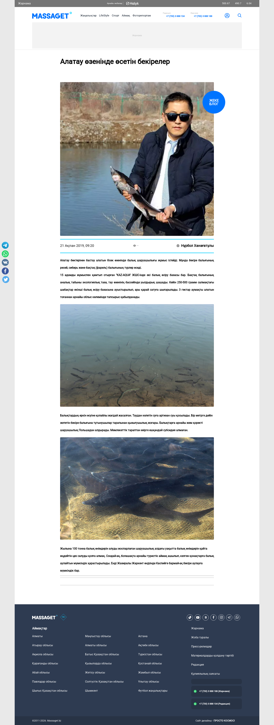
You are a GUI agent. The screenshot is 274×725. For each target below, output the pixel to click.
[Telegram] (229, 617)
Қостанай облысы (150, 663)
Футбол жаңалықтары (152, 690)
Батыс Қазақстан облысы (102, 654)
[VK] (205, 617)
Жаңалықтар (88, 15)
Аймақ (126, 15)
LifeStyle (104, 15)
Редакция (197, 664)
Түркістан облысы (150, 654)
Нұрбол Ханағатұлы (195, 246)
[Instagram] (221, 617)
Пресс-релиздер (201, 646)
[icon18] (63, 617)
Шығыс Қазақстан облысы (49, 690)
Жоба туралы (200, 637)
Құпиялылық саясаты (205, 673)
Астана (142, 636)
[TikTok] (190, 617)
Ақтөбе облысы (148, 645)
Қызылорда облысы (98, 663)
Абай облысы (41, 672)
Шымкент (91, 690)
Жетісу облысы (95, 672)
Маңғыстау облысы (98, 636)
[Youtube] (198, 617)
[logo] (52, 15)
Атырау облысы (42, 645)
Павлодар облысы (44, 681)
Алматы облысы (96, 645)
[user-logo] (227, 15)
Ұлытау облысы (148, 681)
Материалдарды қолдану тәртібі (212, 655)
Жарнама (24, 3)
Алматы (37, 636)
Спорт (115, 15)
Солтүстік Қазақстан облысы (104, 681)
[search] (239, 15)
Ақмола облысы (42, 654)
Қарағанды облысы (45, 663)
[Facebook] (213, 617)
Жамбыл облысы (149, 672)
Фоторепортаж (142, 15)
